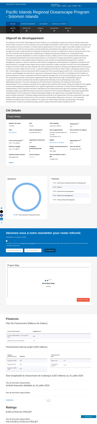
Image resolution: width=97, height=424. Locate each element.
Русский (74, 6)
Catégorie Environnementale (35, 147)
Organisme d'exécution (37, 140)
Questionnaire (88, 416)
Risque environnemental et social (59, 147)
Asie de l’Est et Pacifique (57, 142)
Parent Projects (34, 154)
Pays (10, 130)
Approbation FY (75, 140)
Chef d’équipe (54, 123)
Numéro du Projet (15, 123)
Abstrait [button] (12, 29)
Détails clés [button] (26, 29)
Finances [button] (40, 29)
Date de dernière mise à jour (58, 155)
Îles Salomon (13, 132)
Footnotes (9, 400)
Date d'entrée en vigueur (78, 130)
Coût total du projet (16, 140)
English (59, 6)
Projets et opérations (20, 4)
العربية (69, 6)
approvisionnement (28, 24)
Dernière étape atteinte (17, 154)
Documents (43, 24)
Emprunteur (74, 123)
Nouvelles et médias (59, 24)
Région (52, 140)
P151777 (32, 157)
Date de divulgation (35, 130)
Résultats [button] (68, 29)
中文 (79, 6)
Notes (11, 162)
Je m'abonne (50, 250)
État (30, 123)
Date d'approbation (56, 130)
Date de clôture (75, 146)
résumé (12, 24)
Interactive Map (83, 300)
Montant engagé (14, 146)
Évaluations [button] (54, 29)
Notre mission (10, 4)
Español (64, 6)
